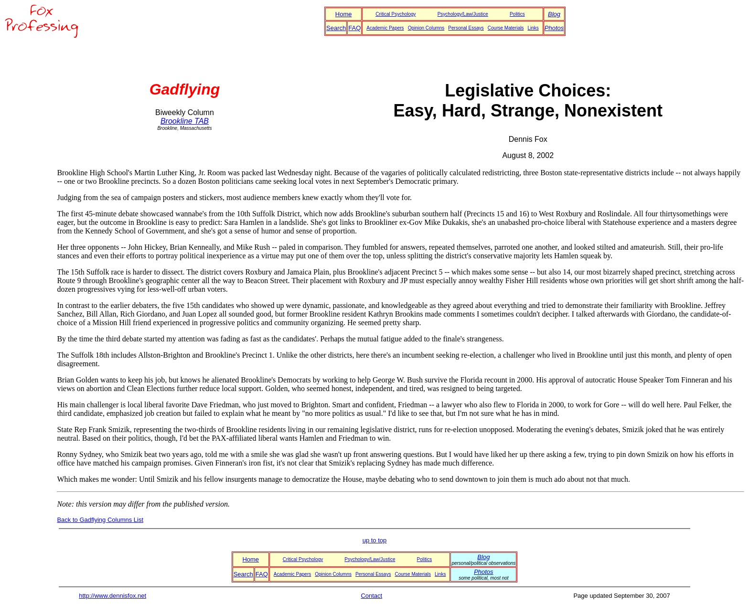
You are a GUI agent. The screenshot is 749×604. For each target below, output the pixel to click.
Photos (554, 28)
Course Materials (506, 28)
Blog (554, 14)
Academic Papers (385, 28)
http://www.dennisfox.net (112, 595)
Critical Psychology (395, 14)
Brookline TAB (184, 121)
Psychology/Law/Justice (463, 14)
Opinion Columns (426, 28)
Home (343, 14)
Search (336, 28)
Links (532, 28)
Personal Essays (465, 28)
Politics (517, 14)
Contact (371, 595)
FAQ (354, 28)
